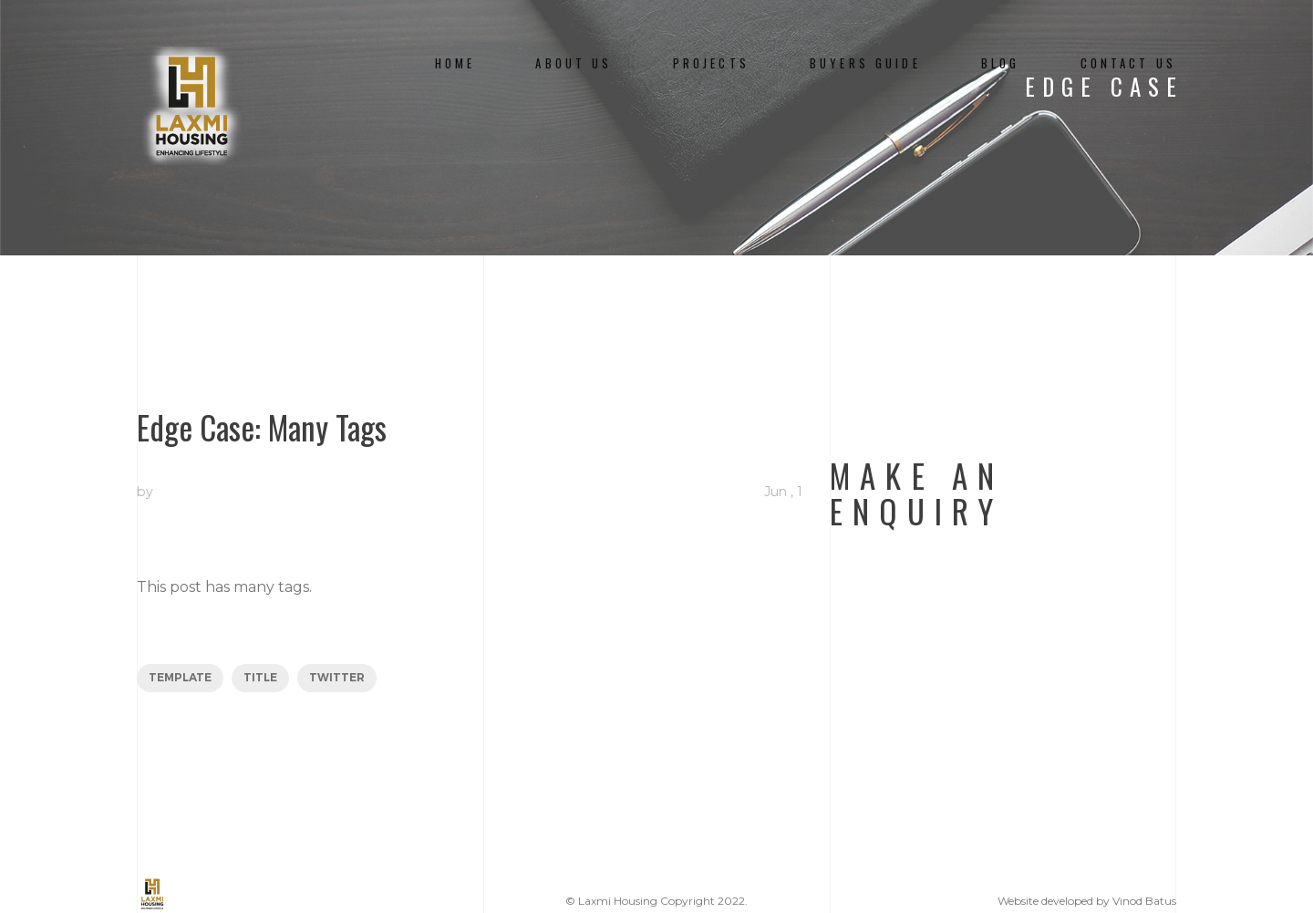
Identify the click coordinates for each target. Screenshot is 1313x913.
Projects (711, 63)
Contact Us (1128, 63)
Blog (1000, 63)
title (260, 677)
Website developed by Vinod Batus (1087, 901)
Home (455, 63)
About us (573, 63)
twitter (337, 677)
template (180, 677)
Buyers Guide (865, 63)
